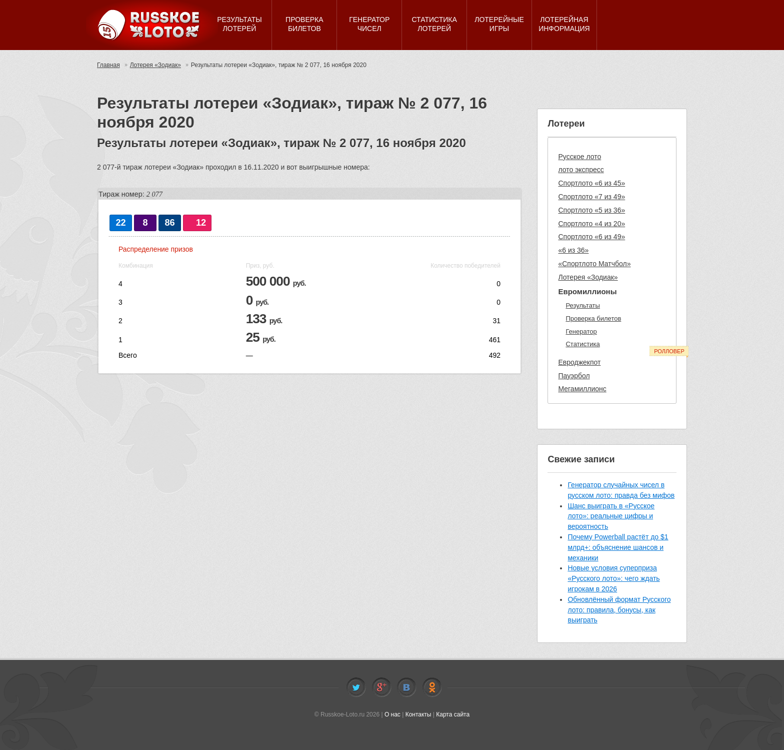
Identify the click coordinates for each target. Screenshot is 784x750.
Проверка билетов (593, 318)
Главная (108, 65)
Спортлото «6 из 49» (591, 237)
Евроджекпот (579, 362)
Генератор (581, 331)
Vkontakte (406, 687)
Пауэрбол (574, 376)
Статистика (583, 344)
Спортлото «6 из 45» (591, 183)
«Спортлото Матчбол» (594, 264)
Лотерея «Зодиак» (155, 65)
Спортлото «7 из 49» (591, 197)
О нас (392, 714)
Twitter (356, 687)
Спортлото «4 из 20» (591, 224)
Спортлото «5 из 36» (591, 210)
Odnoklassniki (432, 687)
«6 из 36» (573, 250)
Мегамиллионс (582, 389)
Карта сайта (453, 714)
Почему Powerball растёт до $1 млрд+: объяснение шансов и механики (618, 547)
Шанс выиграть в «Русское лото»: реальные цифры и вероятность (611, 516)
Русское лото (579, 157)
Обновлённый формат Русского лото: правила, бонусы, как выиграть (619, 609)
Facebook (382, 687)
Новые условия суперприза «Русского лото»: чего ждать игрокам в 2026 (614, 578)
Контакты (419, 714)
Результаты (583, 305)
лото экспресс (581, 170)
